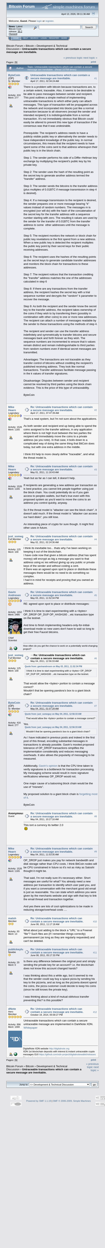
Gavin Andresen (14, 593)
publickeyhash (17, 949)
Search (34, 38)
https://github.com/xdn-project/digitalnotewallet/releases (67, 1054)
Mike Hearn (12, 408)
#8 (95, 816)
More (64, 38)
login (39, 20)
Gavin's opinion (48, 765)
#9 (95, 852)
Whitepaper (30, 1027)
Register (54, 38)
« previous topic (73, 57)
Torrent (13, 34)
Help (25, 38)
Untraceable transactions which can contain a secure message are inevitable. (60, 77)
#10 (95, 921)
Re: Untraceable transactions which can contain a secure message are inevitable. (61, 408)
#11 (95, 953)
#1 (95, 78)
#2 (95, 410)
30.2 (20, 31)
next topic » (90, 57)
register (49, 20)
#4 (95, 539)
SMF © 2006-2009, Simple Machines (72, 1101)
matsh (12, 918)
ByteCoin (14, 75)
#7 (95, 706)
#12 (95, 1012)
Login (44, 38)
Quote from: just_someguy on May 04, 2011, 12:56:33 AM (53, 714)
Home (16, 38)
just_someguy (17, 536)
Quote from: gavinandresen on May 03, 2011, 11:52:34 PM (53, 666)
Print (93, 62)
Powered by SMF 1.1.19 (38, 1101)
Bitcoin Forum (14, 45)
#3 (95, 469)
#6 (95, 658)
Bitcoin (30, 45)
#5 (95, 595)
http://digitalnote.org (59, 1048)
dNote (12, 1008)
